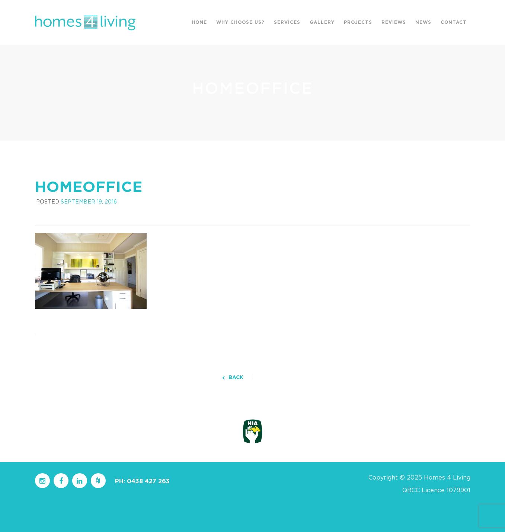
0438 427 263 (148, 481)
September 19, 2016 (89, 202)
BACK (232, 377)
